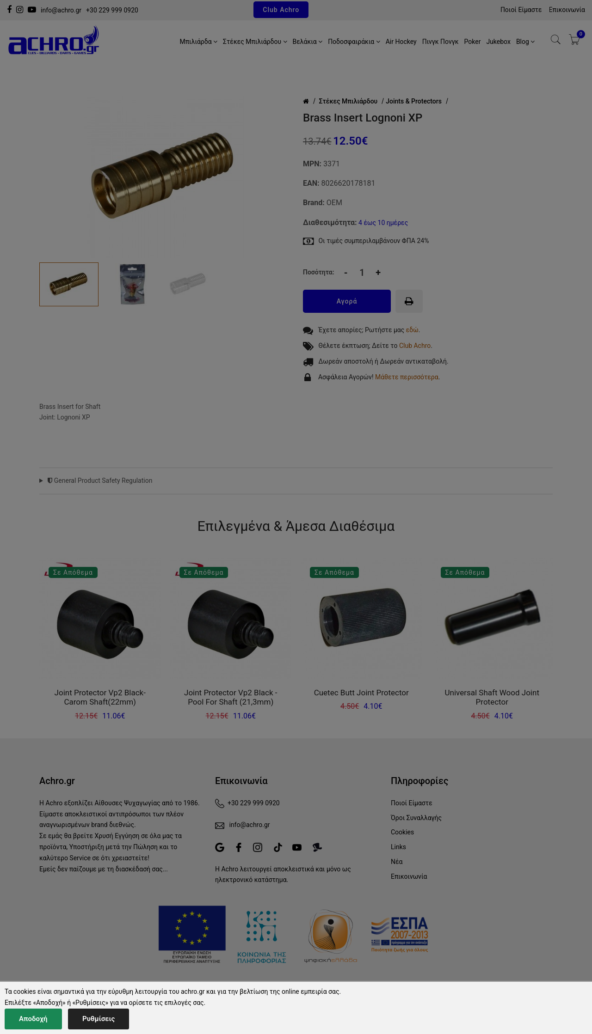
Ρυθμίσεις (98, 1019)
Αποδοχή (33, 1019)
